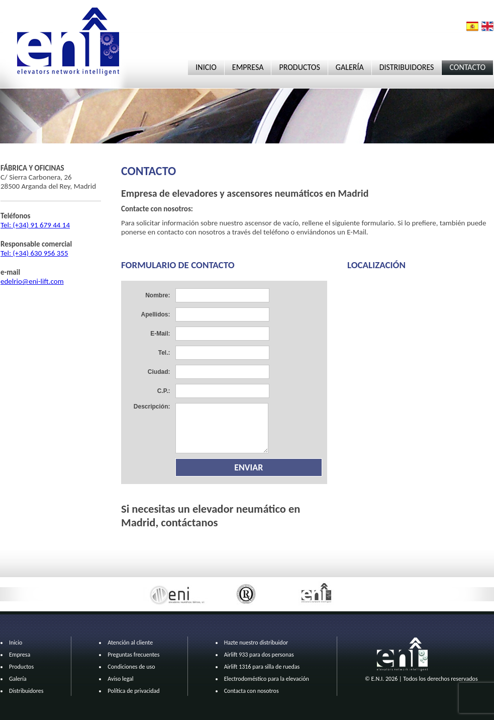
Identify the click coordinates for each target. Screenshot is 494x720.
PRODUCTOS (299, 67)
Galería (18, 678)
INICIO (206, 67)
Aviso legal (120, 678)
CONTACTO (467, 67)
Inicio (15, 642)
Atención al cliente (130, 642)
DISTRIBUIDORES (406, 67)
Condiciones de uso (131, 666)
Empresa (19, 654)
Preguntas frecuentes (133, 654)
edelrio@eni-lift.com (32, 281)
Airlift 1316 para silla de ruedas (262, 666)
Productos (21, 666)
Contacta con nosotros (251, 690)
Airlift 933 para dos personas (259, 654)
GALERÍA (350, 67)
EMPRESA (248, 67)
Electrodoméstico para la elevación (266, 678)
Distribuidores (26, 690)
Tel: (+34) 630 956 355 (34, 253)
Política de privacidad (133, 690)
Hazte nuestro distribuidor (256, 642)
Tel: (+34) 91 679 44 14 (35, 224)
